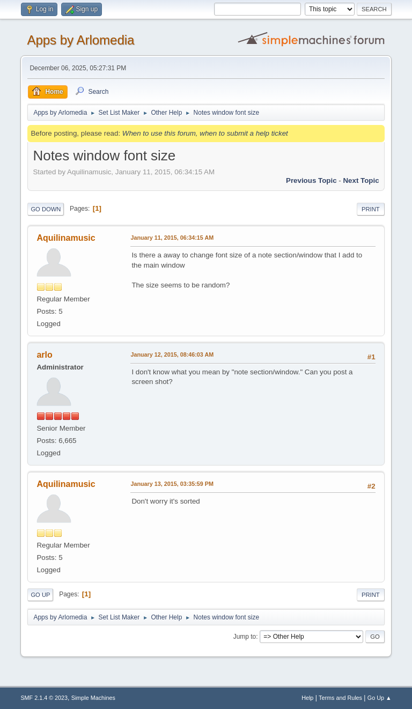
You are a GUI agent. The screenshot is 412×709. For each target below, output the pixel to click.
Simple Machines (93, 698)
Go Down (46, 209)
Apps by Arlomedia (80, 40)
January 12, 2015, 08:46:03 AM (172, 354)
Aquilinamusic (65, 237)
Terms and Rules (340, 698)
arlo (44, 354)
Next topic (361, 180)
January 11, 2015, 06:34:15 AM (172, 237)
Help (307, 698)
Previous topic (311, 180)
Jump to (244, 636)
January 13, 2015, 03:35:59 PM (172, 484)
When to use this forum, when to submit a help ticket (205, 133)
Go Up (40, 595)
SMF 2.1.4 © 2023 (44, 698)
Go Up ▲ (379, 698)
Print (371, 209)
